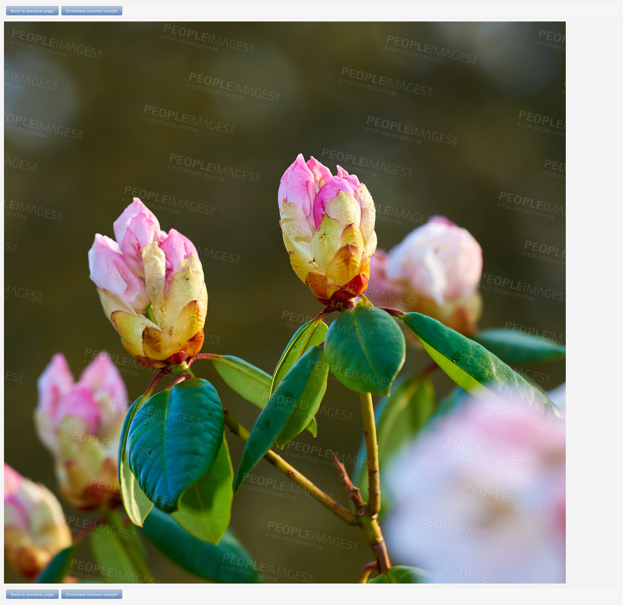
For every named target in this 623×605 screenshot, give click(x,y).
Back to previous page (32, 10)
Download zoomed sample (92, 10)
